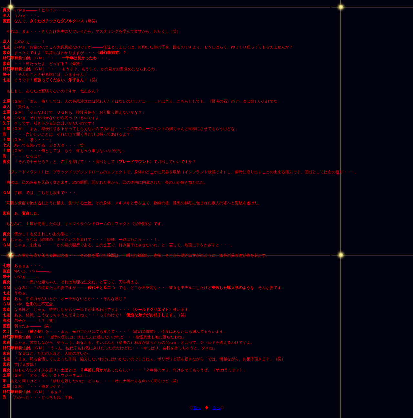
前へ (197, 407)
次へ (216, 407)
